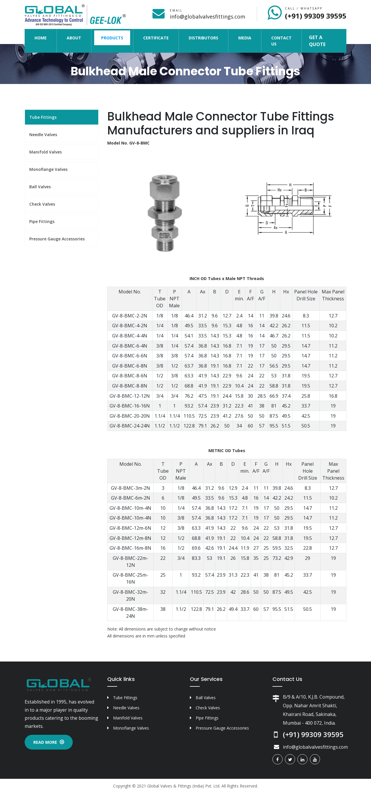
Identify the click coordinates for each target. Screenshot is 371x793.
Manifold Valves (45, 152)
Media (244, 38)
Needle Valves (43, 134)
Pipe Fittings (41, 221)
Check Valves (42, 204)
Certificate (156, 38)
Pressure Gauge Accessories (57, 239)
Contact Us (281, 41)
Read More (48, 742)
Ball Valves (40, 186)
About (74, 38)
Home (44, 37)
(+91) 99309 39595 (315, 16)
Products (112, 38)
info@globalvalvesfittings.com (207, 16)
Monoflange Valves (48, 169)
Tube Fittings (43, 117)
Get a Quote (317, 40)
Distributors (203, 38)
